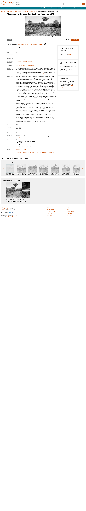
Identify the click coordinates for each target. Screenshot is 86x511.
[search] (83, 4)
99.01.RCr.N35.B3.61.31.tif (21, 149)
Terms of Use (69, 209)
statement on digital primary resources (67, 55)
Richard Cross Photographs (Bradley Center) (27, 11)
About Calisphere (50, 209)
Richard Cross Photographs (22, 151)
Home (48, 207)
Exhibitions (73, 8)
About (83, 8)
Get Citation (9, 39)
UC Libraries (16, 215)
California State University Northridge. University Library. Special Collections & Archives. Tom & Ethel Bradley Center (35, 153)
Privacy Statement (70, 211)
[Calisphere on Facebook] (12, 212)
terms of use (62, 72)
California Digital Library (13, 217)
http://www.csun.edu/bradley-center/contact (37, 74)
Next (82, 168)
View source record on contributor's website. (31, 44)
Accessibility (69, 213)
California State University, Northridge (9, 11)
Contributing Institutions (48, 8)
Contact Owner (75, 39)
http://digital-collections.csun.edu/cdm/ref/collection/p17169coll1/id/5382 (31, 137)
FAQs (68, 207)
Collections (63, 8)
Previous (3, 168)
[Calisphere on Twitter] (10, 212)
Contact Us (69, 215)
